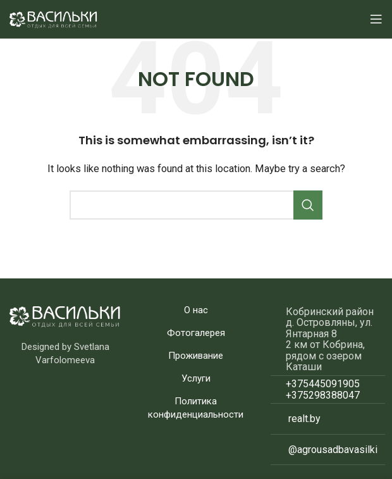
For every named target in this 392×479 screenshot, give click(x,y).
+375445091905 (323, 384)
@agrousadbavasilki (332, 450)
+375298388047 (323, 395)
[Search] (196, 205)
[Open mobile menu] (376, 19)
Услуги (196, 378)
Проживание (195, 355)
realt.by (304, 419)
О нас (196, 310)
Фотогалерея (196, 333)
